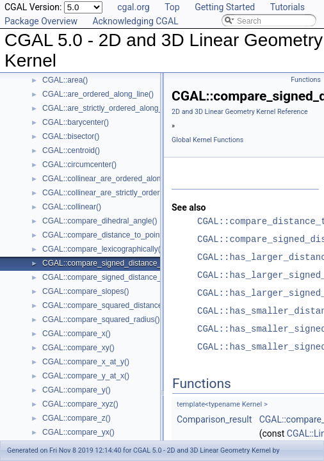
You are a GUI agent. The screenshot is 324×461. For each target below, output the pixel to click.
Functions (306, 80)
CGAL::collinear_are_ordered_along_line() (114, 178)
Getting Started (225, 7)
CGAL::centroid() (71, 150)
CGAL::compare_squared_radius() (100, 319)
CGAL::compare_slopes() (85, 291)
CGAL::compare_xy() (78, 347)
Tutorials (287, 7)
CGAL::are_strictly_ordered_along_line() (111, 108)
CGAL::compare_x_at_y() (85, 361)
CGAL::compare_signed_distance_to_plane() (119, 277)
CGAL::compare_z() (76, 418)
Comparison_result (214, 419)
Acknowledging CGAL (135, 21)
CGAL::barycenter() (75, 122)
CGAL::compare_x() (76, 333)
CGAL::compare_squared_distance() (104, 305)
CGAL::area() (65, 80)
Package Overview (40, 21)
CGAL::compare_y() (76, 389)
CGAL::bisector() (70, 136)
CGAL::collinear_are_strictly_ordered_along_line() (127, 192)
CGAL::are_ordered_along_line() (98, 94)
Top (172, 7)
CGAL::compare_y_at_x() (85, 375)
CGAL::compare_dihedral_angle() (99, 220)
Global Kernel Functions (207, 140)
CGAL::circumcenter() (79, 164)
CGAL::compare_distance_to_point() (104, 234)
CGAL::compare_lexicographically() (102, 249)
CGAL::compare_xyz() (80, 404)
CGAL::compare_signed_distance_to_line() (115, 263)
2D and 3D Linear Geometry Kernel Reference (240, 112)
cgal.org (133, 7)
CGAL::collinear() (71, 206)
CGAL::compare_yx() (78, 432)
